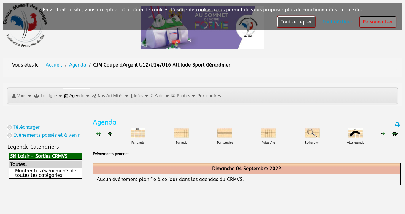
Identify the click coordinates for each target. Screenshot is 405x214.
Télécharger (26, 127)
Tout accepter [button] (296, 22)
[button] (21, 95)
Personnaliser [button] (378, 22)
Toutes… (19, 164)
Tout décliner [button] (337, 22)
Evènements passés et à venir (46, 135)
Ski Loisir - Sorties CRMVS (38, 156)
